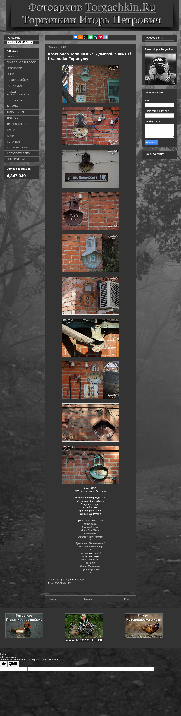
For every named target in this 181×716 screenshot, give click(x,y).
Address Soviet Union (90, 536)
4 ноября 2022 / (90, 530)
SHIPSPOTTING (16, 159)
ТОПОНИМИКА (63, 583)
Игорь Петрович (90, 566)
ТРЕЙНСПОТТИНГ (18, 123)
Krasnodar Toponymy (90, 546)
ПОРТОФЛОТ (14, 85)
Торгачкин (90, 562)
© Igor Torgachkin (90, 569)
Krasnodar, (90, 533)
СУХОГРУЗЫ (14, 100)
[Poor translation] (13, 664)
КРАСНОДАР (14, 68)
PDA (126, 599)
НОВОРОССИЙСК (17, 79)
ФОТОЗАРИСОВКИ (18, 147)
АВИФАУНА (13, 56)
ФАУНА (11, 129)
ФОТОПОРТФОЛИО (18, 153)
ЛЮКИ (10, 74)
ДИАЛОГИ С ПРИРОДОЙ (21, 62)
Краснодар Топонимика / (90, 543)
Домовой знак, (90, 527)
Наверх (52, 599)
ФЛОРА (11, 135)
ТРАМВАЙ (12, 118)
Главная (88, 599)
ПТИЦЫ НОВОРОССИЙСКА (18, 93)
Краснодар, (90, 523)
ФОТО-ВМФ (13, 141)
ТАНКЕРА (12, 106)
